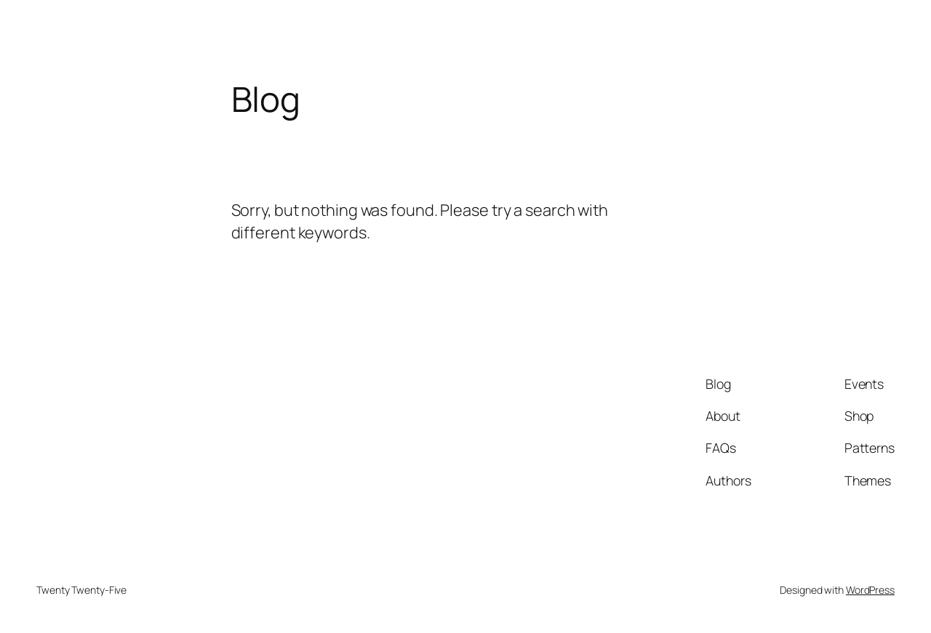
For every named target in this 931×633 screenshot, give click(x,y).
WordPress (870, 590)
